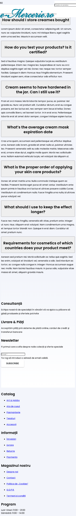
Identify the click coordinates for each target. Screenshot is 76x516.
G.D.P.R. (10, 489)
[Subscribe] (12, 363)
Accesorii (11, 424)
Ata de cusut (13, 406)
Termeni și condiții (16, 495)
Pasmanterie (13, 412)
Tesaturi (11, 418)
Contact (11, 477)
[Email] (13, 354)
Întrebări (11, 439)
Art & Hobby (13, 400)
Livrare (10, 445)
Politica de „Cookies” (17, 483)
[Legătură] (27, 17)
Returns (11, 451)
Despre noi (12, 471)
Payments (12, 457)
